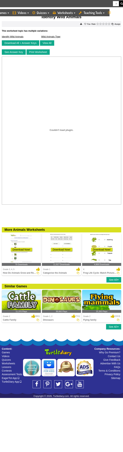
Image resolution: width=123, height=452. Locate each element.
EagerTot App (10, 378)
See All (113, 279)
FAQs (117, 367)
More (114, 13)
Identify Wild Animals (12, 36)
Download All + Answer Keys (21, 43)
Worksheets (64, 13)
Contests (7, 370)
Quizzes (40, 13)
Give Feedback (111, 359)
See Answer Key (14, 52)
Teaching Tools (91, 13)
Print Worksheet (38, 52)
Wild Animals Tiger (51, 36)
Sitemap (115, 378)
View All (47, 43)
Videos (21, 13)
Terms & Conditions (109, 370)
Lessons (6, 367)
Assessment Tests (12, 374)
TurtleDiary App (11, 381)
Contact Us (114, 356)
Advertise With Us (110, 363)
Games (6, 352)
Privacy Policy (112, 374)
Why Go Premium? (109, 352)
